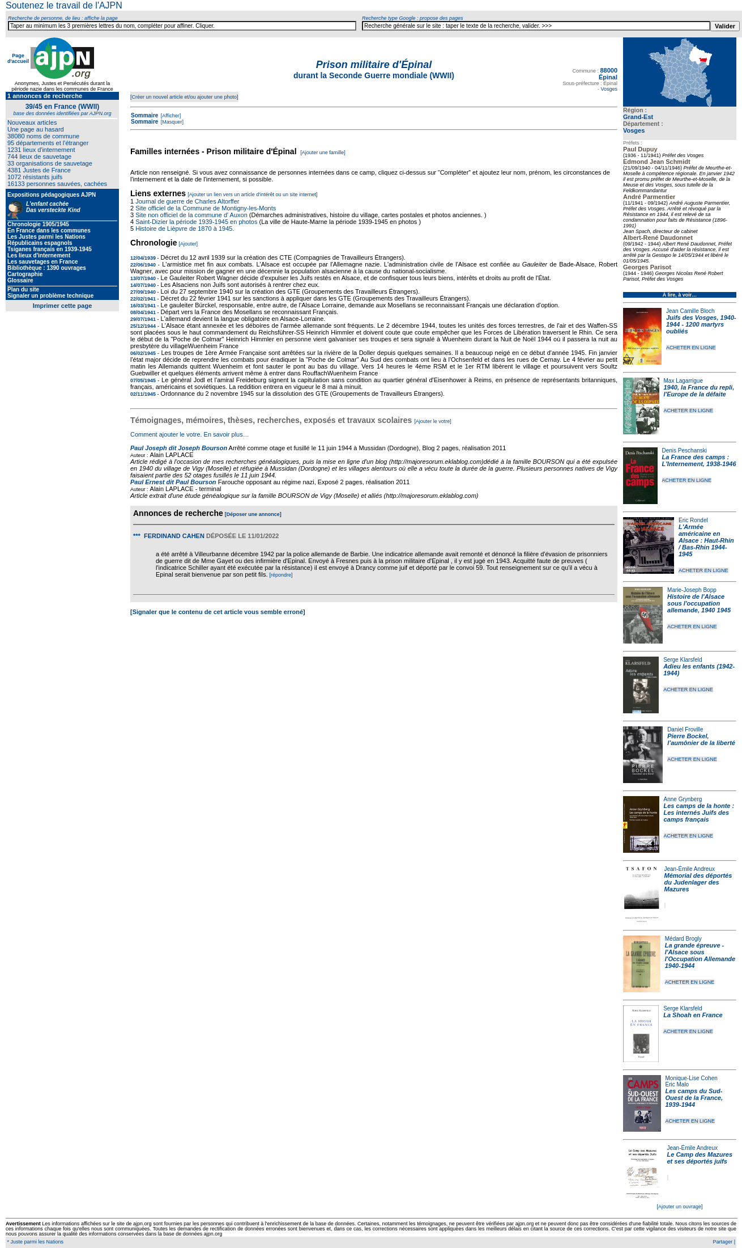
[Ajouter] (188, 244)
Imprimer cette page (62, 305)
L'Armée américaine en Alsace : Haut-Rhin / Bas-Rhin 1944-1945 (706, 540)
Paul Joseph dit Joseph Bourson (178, 448)
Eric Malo (677, 1084)
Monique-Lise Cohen (692, 1078)
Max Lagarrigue (683, 381)
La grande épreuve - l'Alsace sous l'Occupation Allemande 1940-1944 (700, 955)
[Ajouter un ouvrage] (679, 1206)
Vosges (634, 130)
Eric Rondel (693, 520)
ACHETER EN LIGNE (691, 347)
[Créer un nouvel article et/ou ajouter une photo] (184, 97)
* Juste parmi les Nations (34, 1242)
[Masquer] (171, 122)
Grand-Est (638, 116)
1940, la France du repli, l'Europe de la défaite (699, 390)
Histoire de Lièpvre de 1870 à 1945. (184, 228)
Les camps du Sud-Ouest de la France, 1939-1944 (694, 1098)
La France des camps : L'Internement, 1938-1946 (699, 460)
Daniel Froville (685, 729)
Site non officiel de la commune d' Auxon (191, 214)
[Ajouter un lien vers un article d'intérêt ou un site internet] (252, 194)
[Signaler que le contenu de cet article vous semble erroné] (217, 611)
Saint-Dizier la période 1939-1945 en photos (196, 221)
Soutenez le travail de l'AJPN (64, 5)
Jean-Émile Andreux (689, 869)
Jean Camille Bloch (690, 311)
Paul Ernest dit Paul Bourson (173, 482)
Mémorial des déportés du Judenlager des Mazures (698, 882)
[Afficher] (170, 116)
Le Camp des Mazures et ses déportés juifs (700, 1158)
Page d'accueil (18, 58)
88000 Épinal (608, 74)
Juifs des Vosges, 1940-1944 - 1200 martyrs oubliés (701, 324)
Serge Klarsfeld (682, 660)
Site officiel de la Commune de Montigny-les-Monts (205, 208)
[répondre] (281, 575)
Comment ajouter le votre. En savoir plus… (189, 434)
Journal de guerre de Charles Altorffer (187, 201)
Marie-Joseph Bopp (692, 590)
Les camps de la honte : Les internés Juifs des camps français (699, 812)
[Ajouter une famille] (323, 152)
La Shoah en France (693, 1015)
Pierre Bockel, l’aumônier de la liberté (701, 739)
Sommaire (144, 115)
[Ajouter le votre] (432, 421)
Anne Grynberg (683, 799)
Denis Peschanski (684, 450)
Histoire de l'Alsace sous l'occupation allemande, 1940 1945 (699, 603)
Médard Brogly (683, 939)
